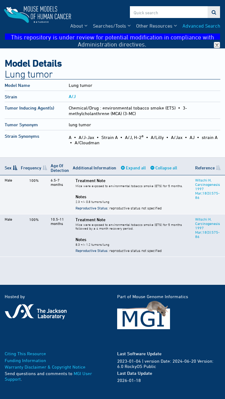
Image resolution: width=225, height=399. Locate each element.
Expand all (136, 167)
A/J (72, 96)
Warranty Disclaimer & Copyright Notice (45, 367)
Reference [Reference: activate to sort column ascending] (205, 167)
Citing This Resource (25, 353)
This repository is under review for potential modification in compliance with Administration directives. (115, 37)
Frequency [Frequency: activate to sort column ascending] (31, 167)
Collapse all (166, 167)
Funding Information (25, 360)
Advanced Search (201, 26)
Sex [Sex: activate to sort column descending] (8, 167)
